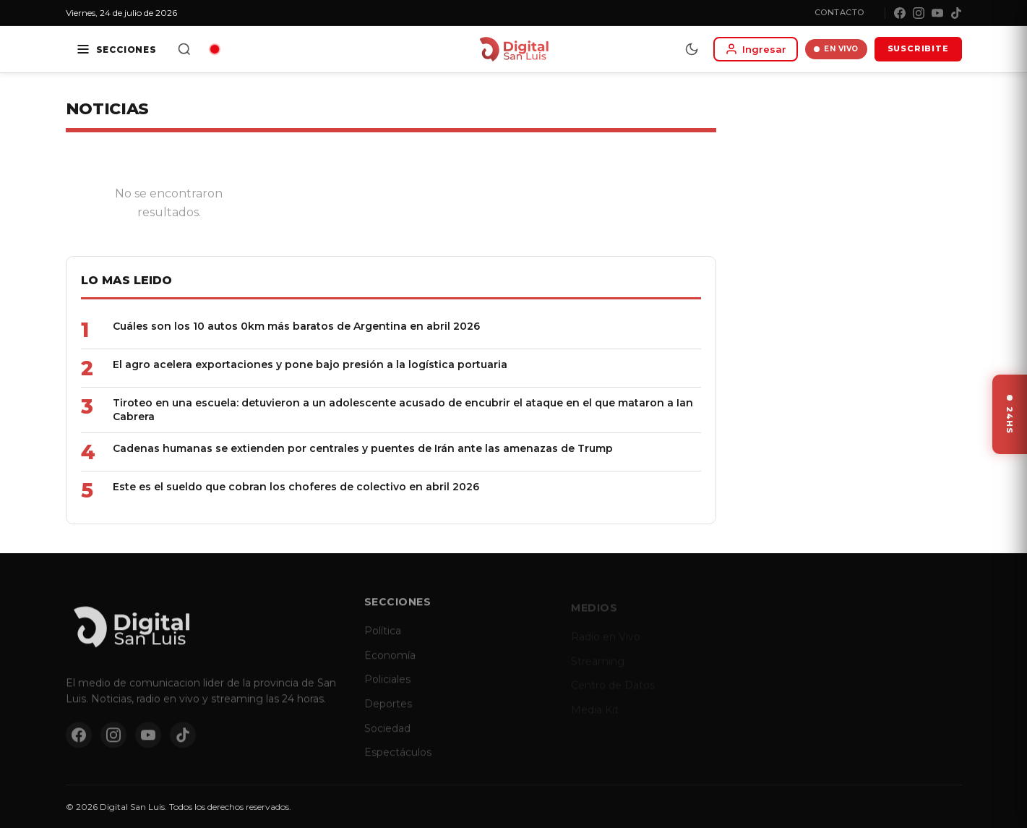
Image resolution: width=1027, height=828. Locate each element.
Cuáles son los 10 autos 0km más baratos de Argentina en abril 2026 (295, 326)
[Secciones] (116, 49)
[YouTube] (937, 13)
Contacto (839, 12)
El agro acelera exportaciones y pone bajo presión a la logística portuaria (309, 364)
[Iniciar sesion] (755, 49)
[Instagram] (918, 13)
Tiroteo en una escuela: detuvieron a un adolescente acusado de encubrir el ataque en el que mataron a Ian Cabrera (402, 409)
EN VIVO (837, 49)
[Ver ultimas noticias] (1009, 414)
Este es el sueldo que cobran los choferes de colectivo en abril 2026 (295, 486)
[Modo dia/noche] (691, 49)
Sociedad (387, 735)
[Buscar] (184, 49)
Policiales (387, 686)
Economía (390, 663)
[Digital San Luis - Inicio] (513, 49)
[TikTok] (956, 13)
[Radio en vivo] (215, 49)
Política (382, 638)
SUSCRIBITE (918, 48)
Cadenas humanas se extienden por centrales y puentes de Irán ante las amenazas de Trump (362, 448)
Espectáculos (397, 760)
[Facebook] (900, 13)
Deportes (388, 711)
